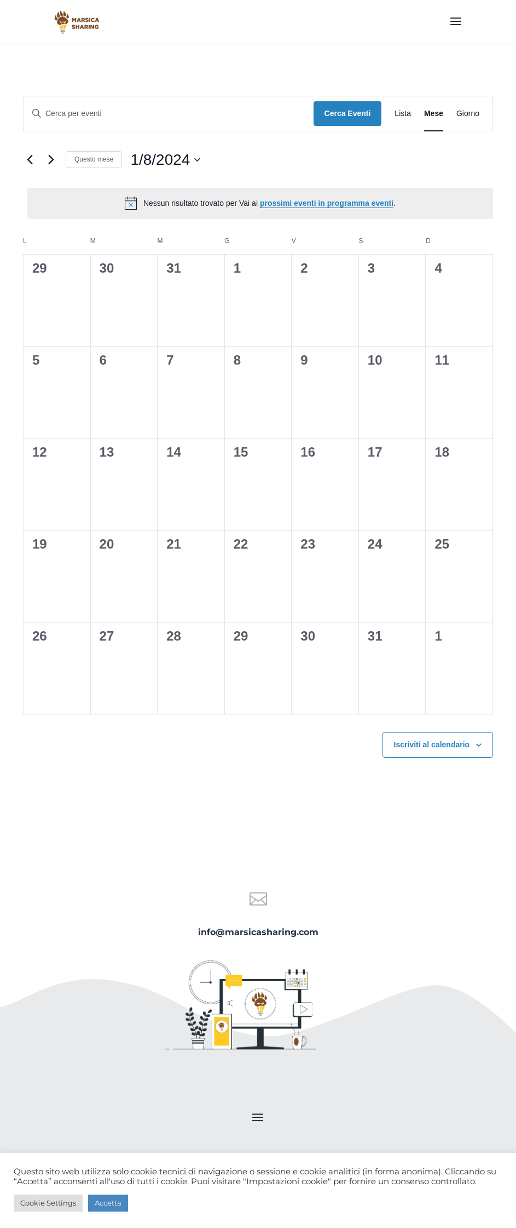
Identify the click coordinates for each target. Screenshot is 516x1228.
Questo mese (93, 159)
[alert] (260, 203)
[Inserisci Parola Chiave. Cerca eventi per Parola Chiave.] (169, 113)
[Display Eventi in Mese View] (433, 113)
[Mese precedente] (29, 159)
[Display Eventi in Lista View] (403, 113)
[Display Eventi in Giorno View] (467, 113)
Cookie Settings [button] (48, 1202)
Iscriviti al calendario (432, 744)
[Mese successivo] (50, 159)
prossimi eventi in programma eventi (326, 203)
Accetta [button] (108, 1202)
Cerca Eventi (347, 113)
